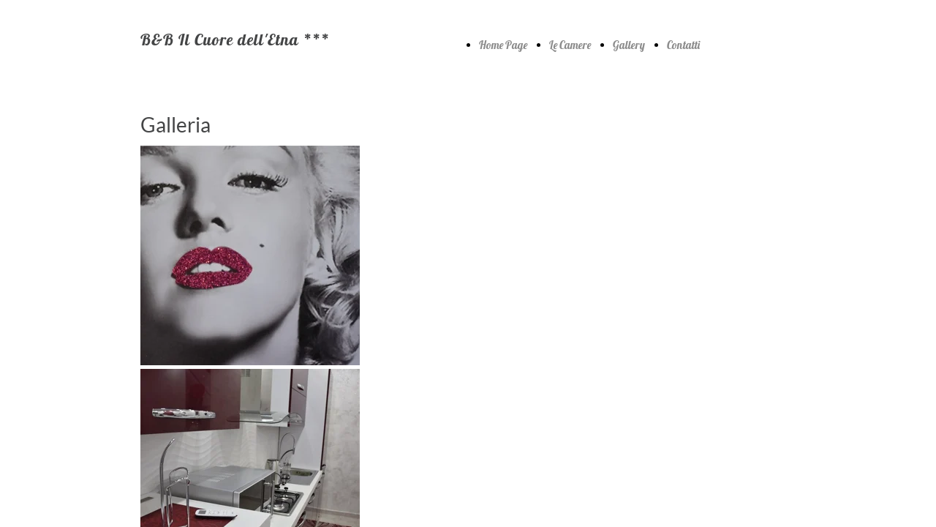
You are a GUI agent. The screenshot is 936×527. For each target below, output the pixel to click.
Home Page (503, 45)
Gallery (629, 45)
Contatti (683, 45)
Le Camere (570, 45)
